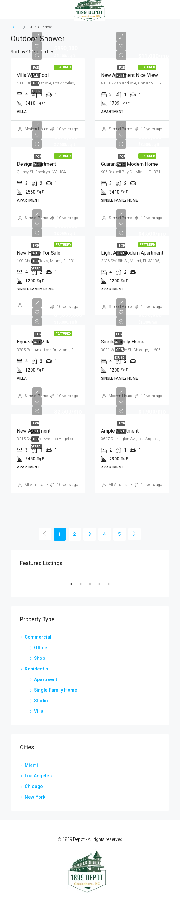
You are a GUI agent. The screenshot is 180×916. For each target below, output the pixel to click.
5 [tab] (112, 586)
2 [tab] (84, 586)
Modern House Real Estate (46, 129)
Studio (41, 700)
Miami (31, 765)
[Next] (134, 534)
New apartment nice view (129, 75)
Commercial (38, 637)
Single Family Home (55, 690)
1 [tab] (74, 586)
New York (35, 797)
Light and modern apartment (132, 253)
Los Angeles (38, 776)
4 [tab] (102, 586)
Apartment (45, 679)
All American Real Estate (44, 484)
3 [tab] (93, 586)
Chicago (34, 786)
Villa (39, 711)
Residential (37, 669)
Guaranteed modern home (129, 164)
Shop (39, 658)
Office (40, 647)
